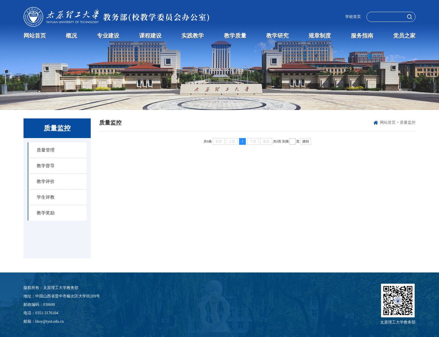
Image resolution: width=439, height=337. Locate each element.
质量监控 (407, 122)
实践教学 (192, 36)
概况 (71, 36)
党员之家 (404, 36)
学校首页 (353, 17)
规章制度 (320, 36)
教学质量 (235, 36)
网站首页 (35, 36)
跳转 (305, 141)
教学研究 (277, 36)
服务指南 (362, 36)
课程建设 (150, 36)
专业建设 (108, 36)
